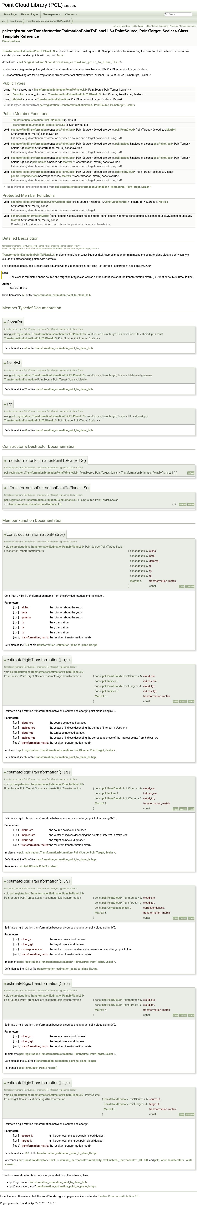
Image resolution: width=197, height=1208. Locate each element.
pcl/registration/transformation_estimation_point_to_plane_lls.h (69, 62)
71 (26, 389)
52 (26, 1060)
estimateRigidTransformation (29, 129)
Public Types (137, 26)
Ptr (14, 89)
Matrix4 (17, 99)
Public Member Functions (156, 26)
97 (26, 757)
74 (26, 859)
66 (26, 430)
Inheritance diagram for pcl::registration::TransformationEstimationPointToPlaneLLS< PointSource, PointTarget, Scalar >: (75, 69)
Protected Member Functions (182, 26)
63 (23, 295)
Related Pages (29, 14)
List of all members (121, 26)
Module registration (11, 41)
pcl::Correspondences (24, 176)
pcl (3, 21)
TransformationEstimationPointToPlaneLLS (48, 21)
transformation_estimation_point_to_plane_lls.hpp (67, 645)
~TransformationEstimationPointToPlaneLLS (38, 124)
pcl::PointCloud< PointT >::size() (37, 866)
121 (26, 968)
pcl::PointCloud (65, 129)
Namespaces (52, 14)
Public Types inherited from (69, 105)
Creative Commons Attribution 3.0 (118, 1196)
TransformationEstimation (53, 99)
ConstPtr (18, 94)
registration (16, 21)
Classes (71, 14)
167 (26, 1153)
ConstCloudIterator (59, 201)
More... (61, 55)
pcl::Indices (122, 143)
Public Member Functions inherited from (77, 186)
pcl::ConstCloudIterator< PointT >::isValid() (44, 1160)
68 (26, 348)
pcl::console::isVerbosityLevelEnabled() (95, 1160)
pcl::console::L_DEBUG (134, 1160)
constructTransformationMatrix (30, 215)
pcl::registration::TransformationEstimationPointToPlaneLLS (47, 334)
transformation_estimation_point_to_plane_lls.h (62, 295)
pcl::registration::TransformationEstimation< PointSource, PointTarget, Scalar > (87, 105)
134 (26, 645)
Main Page (10, 14)
